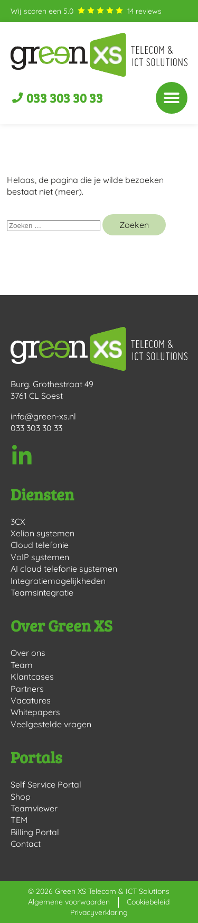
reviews (144, 11)
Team (22, 665)
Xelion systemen (42, 533)
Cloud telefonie (40, 545)
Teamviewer (34, 808)
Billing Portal (35, 832)
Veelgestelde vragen (51, 724)
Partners (27, 688)
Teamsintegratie (42, 592)
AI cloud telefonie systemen (64, 568)
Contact (26, 843)
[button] (171, 98)
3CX (18, 521)
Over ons (28, 652)
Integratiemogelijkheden (58, 580)
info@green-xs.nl (43, 416)
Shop (21, 796)
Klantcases (32, 676)
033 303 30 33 (36, 428)
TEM (19, 820)
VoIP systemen (40, 557)
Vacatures (31, 700)
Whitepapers (35, 712)
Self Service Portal (46, 784)
